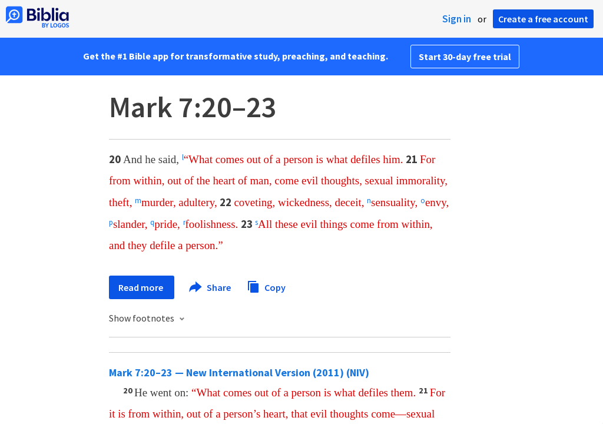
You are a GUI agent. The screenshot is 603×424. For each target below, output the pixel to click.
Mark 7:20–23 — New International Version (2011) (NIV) (239, 372)
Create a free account (543, 19)
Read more (141, 287)
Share (210, 287)
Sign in (456, 18)
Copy (266, 286)
